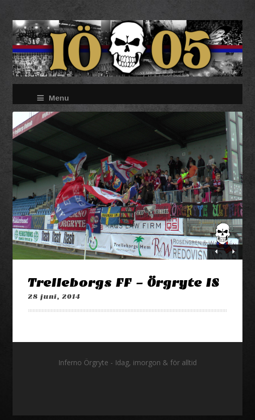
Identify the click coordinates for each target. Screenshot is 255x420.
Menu (53, 98)
